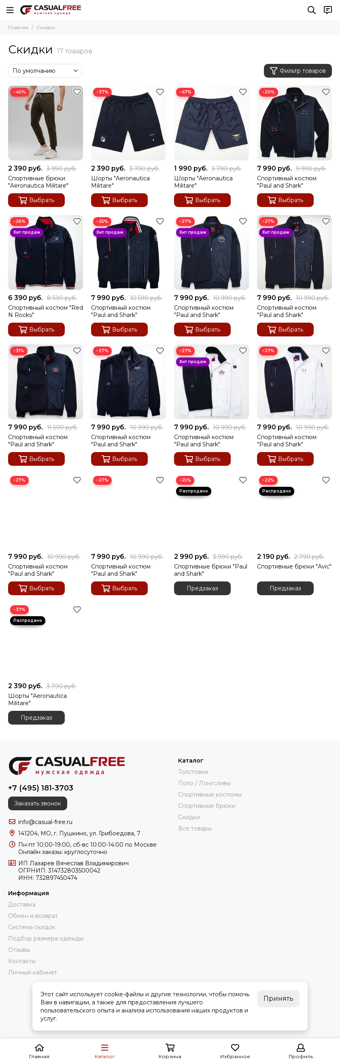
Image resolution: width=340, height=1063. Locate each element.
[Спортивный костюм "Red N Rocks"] (45, 252)
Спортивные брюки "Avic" (294, 566)
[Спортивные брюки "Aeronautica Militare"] (45, 123)
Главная (18, 27)
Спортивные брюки (206, 805)
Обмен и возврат (33, 915)
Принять (278, 998)
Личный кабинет (32, 972)
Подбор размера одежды (45, 938)
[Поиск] (312, 10)
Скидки (189, 817)
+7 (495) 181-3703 (40, 788)
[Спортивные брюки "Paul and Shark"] (211, 511)
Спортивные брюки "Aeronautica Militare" (38, 182)
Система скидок (31, 927)
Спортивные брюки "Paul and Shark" (210, 570)
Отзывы (19, 949)
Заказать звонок (37, 803)
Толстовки (193, 772)
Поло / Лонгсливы (204, 783)
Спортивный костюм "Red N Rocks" (45, 311)
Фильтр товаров (298, 71)
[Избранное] (77, 92)
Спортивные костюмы (210, 794)
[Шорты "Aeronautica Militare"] (128, 123)
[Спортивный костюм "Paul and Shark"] (294, 123)
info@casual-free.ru (45, 822)
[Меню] (10, 10)
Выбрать (36, 200)
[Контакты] (328, 10)
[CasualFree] (50, 10)
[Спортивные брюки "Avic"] (294, 511)
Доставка (22, 904)
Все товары (195, 828)
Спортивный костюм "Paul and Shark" (287, 182)
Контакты (22, 961)
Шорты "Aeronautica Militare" (120, 182)
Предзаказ (202, 588)
